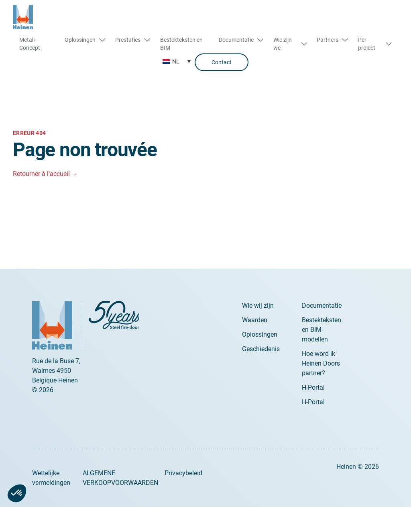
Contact (222, 62)
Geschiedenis (261, 349)
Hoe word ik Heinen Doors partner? (321, 363)
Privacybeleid (183, 473)
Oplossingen (259, 334)
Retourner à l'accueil (45, 174)
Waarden (254, 320)
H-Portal (313, 387)
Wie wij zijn (258, 305)
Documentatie (322, 305)
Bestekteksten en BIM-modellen (321, 329)
